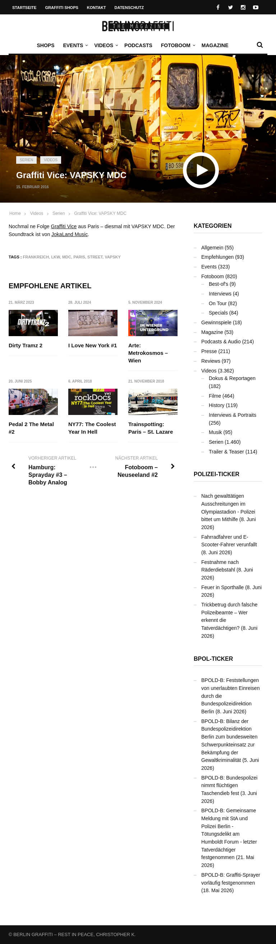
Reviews (210, 361)
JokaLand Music (69, 234)
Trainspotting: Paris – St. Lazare (150, 428)
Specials (218, 313)
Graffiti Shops (61, 7)
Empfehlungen (217, 257)
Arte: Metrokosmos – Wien (148, 352)
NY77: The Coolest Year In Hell (92, 428)
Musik (215, 432)
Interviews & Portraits (232, 415)
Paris (79, 257)
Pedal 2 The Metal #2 (31, 428)
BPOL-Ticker (213, 659)
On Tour (218, 303)
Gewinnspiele (216, 322)
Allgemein (212, 247)
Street (94, 257)
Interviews (220, 294)
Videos (105, 45)
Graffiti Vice (64, 226)
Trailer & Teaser (226, 452)
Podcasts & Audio (221, 341)
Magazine (215, 45)
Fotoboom (177, 45)
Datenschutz (129, 7)
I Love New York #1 (92, 345)
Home (15, 213)
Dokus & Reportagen (232, 378)
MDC (66, 257)
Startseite (24, 7)
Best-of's (218, 284)
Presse (209, 351)
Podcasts (138, 45)
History (217, 405)
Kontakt (96, 7)
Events (75, 45)
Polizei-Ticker (216, 474)
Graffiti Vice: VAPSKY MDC (100, 213)
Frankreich (36, 257)
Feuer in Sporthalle (222, 587)
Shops (45, 45)
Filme (215, 396)
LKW (55, 257)
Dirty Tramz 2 (25, 345)
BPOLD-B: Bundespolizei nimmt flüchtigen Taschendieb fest (229, 785)
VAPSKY (112, 257)
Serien (26, 160)
